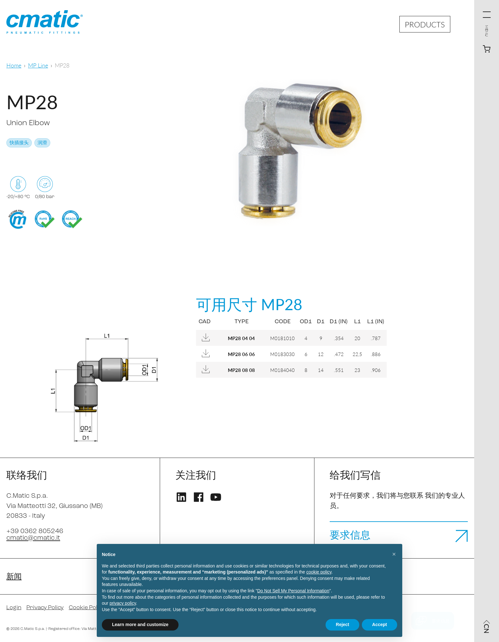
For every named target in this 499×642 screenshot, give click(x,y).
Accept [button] (379, 624)
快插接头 (19, 143)
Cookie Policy (87, 608)
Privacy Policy (45, 608)
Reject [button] (342, 624)
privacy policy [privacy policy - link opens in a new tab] (122, 603)
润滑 (42, 143)
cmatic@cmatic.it (33, 538)
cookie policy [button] (318, 571)
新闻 (14, 577)
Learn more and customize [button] (140, 624)
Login (13, 608)
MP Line (38, 65)
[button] (394, 554)
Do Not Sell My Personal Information (293, 590)
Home (13, 65)
